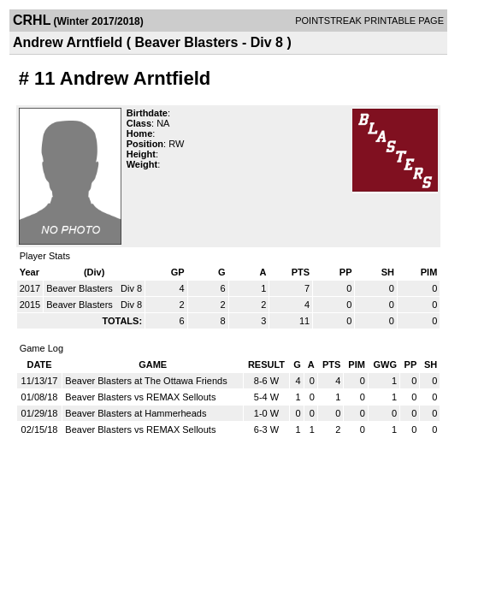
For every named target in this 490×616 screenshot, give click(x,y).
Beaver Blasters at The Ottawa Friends (146, 381)
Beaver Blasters (80, 288)
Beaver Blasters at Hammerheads (135, 413)
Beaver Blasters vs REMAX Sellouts (140, 397)
